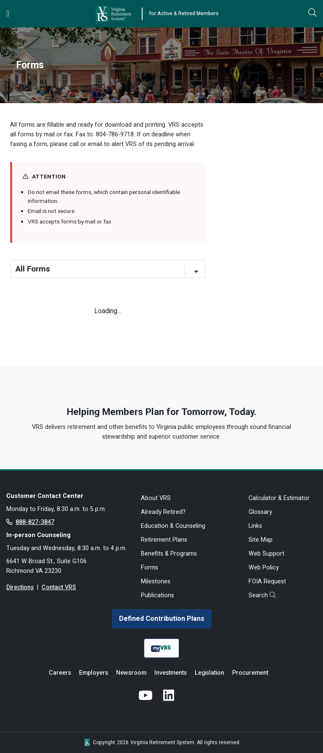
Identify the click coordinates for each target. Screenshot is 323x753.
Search (262, 595)
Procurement (250, 672)
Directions (20, 587)
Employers (93, 672)
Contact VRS (59, 587)
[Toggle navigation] (8, 13)
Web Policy (264, 567)
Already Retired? (163, 512)
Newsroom (131, 672)
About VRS (156, 498)
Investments (170, 672)
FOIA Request (267, 581)
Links (255, 526)
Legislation (209, 672)
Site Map (261, 539)
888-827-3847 (35, 522)
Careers (60, 672)
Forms (149, 567)
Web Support (266, 553)
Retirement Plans (164, 539)
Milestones (155, 581)
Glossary (260, 512)
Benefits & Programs (169, 553)
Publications (157, 595)
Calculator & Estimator (279, 498)
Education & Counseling (173, 526)
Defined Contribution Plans (161, 619)
